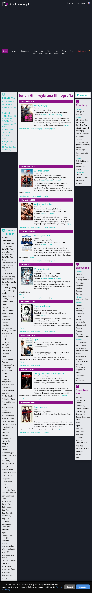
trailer (46, 128)
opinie (52, 128)
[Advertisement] (46, 72)
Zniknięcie (6, 572)
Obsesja (79, 291)
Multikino (79, 451)
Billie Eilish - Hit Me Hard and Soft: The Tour (82, 122)
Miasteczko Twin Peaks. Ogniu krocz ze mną (8, 367)
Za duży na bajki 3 (9, 561)
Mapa (72, 51)
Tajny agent (6, 507)
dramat (51, 115)
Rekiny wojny (41, 105)
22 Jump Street (41, 170)
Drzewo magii (81, 342)
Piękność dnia (7, 469)
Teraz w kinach (10, 232)
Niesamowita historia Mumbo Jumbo (82, 350)
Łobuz (4, 578)
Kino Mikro (80, 431)
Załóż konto (80, 3)
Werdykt (79, 331)
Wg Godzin (48, 52)
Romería (5, 487)
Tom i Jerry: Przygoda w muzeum (80, 369)
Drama (6, 135)
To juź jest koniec (43, 204)
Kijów (78, 425)
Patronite (82, 51)
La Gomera (6, 350)
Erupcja (79, 305)
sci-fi (50, 245)
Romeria (79, 294)
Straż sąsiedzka (42, 235)
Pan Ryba (5, 466)
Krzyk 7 (5, 339)
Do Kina (35, 52)
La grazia (5, 353)
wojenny (59, 115)
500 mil (5, 238)
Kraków (82, 95)
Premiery (14, 51)
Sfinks (78, 457)
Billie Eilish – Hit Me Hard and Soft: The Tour (9, 118)
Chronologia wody (9, 287)
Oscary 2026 (64, 52)
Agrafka (79, 397)
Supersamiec (40, 407)
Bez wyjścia (6, 241)
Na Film (41, 52)
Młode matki (81, 325)
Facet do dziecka (42, 306)
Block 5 (78, 274)
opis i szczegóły (36, 128)
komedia (44, 115)
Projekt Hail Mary (8, 472)
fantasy (51, 213)
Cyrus (37, 339)
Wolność (5, 552)
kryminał (57, 180)
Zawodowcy (80, 375)
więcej (67, 125)
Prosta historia (7, 475)
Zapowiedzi (25, 51)
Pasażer (79, 328)
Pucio (6, 138)
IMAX (78, 422)
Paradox (79, 454)
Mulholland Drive (8, 399)
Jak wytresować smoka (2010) (49, 373)
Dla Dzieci (55, 52)
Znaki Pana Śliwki (82, 299)
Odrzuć (70, 587)
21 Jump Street (41, 269)
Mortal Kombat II (82, 133)
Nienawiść (6, 432)
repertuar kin (24, 128)
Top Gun (5, 510)
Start (5, 51)
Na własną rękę (8, 421)
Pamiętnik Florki (8, 463)
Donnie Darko (7, 302)
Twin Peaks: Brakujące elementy (6, 526)
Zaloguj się (70, 3)
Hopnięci (5, 325)
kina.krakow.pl (18, 4)
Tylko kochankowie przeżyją (7, 535)
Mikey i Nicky (81, 345)
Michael (79, 175)
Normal (79, 183)
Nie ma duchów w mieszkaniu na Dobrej (9, 426)
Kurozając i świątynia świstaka (80, 285)
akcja (43, 180)
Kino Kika (79, 428)
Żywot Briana (7, 575)
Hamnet (5, 322)
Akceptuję (83, 587)
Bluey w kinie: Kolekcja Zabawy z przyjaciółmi (8, 276)
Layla (4, 356)
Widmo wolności (8, 549)
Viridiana (5, 540)
